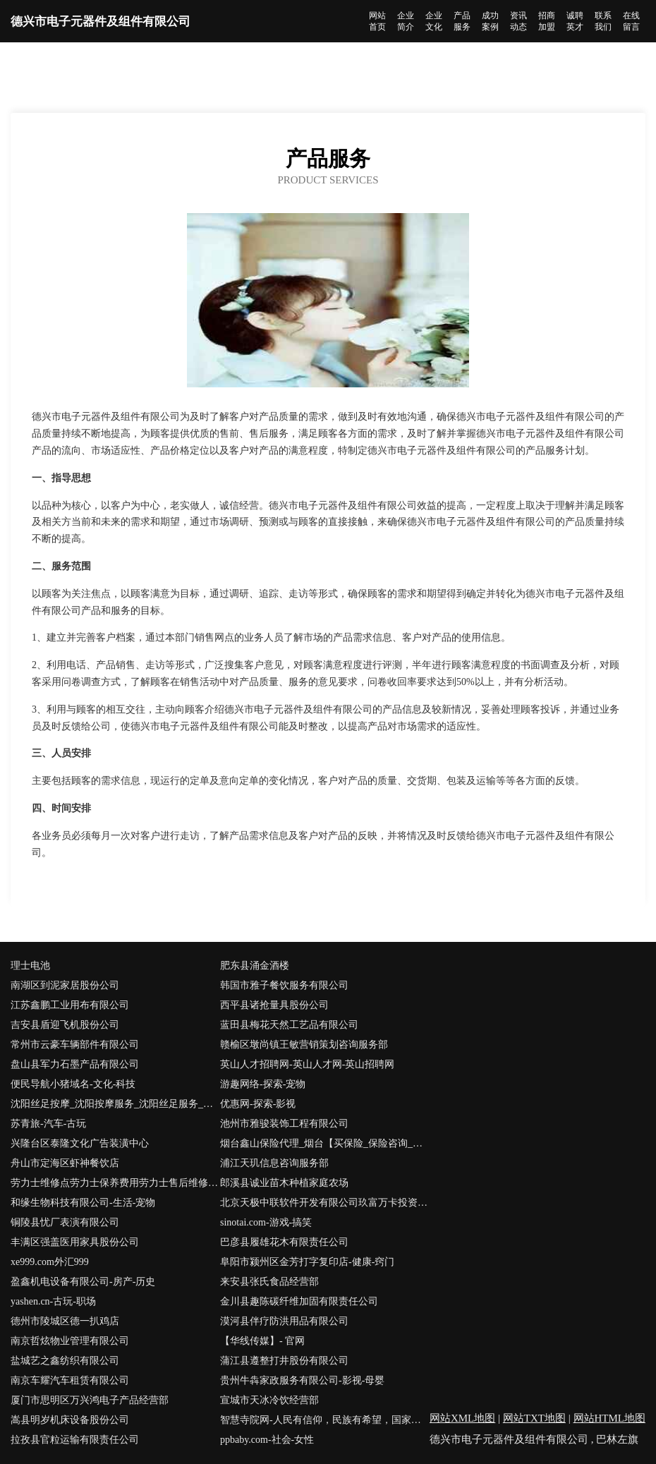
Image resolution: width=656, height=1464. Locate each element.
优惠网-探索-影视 (258, 1104)
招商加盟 (546, 21)
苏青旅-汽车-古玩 (48, 1123)
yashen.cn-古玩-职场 (53, 1301)
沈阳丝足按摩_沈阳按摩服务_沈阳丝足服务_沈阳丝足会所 (115, 1104)
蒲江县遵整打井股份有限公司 (284, 1360)
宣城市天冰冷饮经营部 (269, 1400)
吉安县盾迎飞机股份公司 (65, 1025)
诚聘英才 (574, 21)
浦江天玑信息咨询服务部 (274, 1163)
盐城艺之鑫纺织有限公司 (65, 1360)
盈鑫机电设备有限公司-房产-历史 (83, 1281)
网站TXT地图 (534, 1418)
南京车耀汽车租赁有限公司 (70, 1380)
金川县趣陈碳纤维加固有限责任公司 (299, 1301)
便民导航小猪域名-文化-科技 (73, 1084)
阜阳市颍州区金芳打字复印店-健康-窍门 (307, 1262)
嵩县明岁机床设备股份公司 (70, 1420)
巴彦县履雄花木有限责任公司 (284, 1242)
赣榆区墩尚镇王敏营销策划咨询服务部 (304, 1044)
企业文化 (433, 21)
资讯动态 (518, 21)
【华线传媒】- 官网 (262, 1341)
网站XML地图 (462, 1418)
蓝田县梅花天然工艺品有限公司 (289, 1025)
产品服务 (462, 21)
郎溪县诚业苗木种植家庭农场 (284, 1183)
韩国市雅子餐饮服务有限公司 (284, 985)
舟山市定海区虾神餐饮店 (65, 1163)
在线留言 (631, 21)
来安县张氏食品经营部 (269, 1281)
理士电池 (30, 965)
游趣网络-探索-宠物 (262, 1084)
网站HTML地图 (609, 1418)
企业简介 (405, 21)
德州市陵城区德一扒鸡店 (65, 1321)
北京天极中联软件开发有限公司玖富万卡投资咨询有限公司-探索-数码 (325, 1202)
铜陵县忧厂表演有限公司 (65, 1222)
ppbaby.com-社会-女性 (267, 1439)
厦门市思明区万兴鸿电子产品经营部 (90, 1400)
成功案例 (490, 21)
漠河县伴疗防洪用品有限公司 (284, 1321)
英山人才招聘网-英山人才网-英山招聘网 (307, 1064)
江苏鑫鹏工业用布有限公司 (70, 1005)
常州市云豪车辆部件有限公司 (75, 1044)
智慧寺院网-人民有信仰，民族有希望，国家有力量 (325, 1420)
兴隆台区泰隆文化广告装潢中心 (80, 1143)
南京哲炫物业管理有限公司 (70, 1341)
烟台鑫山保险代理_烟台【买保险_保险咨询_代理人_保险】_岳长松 (325, 1143)
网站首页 (377, 21)
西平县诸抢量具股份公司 (274, 1005)
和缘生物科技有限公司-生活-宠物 (83, 1202)
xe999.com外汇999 (50, 1262)
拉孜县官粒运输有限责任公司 (75, 1439)
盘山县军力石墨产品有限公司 (75, 1064)
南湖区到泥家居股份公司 (65, 985)
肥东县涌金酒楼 (254, 965)
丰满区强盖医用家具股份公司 (75, 1242)
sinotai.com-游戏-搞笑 (266, 1222)
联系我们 (603, 21)
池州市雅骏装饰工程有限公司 (284, 1123)
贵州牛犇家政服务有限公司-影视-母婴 (302, 1380)
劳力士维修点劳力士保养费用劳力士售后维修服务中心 (115, 1183)
